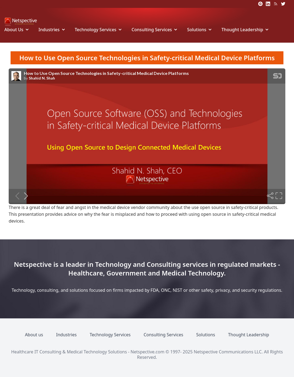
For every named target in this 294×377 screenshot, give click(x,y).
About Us (13, 30)
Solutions (196, 30)
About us (34, 335)
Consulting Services (151, 30)
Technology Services (96, 30)
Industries (49, 30)
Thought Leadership (242, 30)
